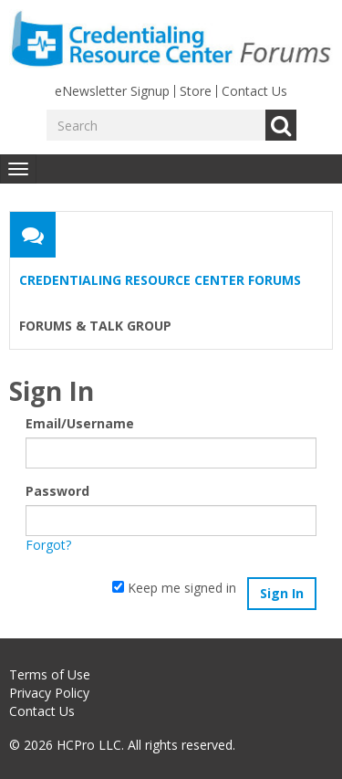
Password (57, 491)
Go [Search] (280, 125)
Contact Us (254, 91)
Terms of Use (49, 674)
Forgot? (48, 544)
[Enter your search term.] (156, 125)
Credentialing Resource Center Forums (160, 280)
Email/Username (80, 423)
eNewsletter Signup (112, 91)
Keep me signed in (174, 587)
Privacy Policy (49, 692)
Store (196, 91)
